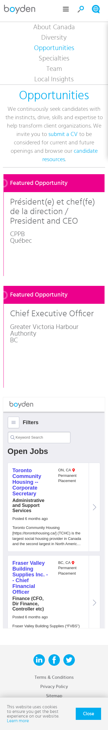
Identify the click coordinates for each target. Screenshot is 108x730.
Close (88, 713)
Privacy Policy (54, 686)
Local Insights (54, 79)
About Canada (54, 27)
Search (80, 9)
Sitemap (54, 696)
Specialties (54, 58)
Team (54, 68)
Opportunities (54, 48)
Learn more (18, 720)
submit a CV (63, 134)
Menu (65, 9)
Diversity (54, 37)
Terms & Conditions (54, 677)
